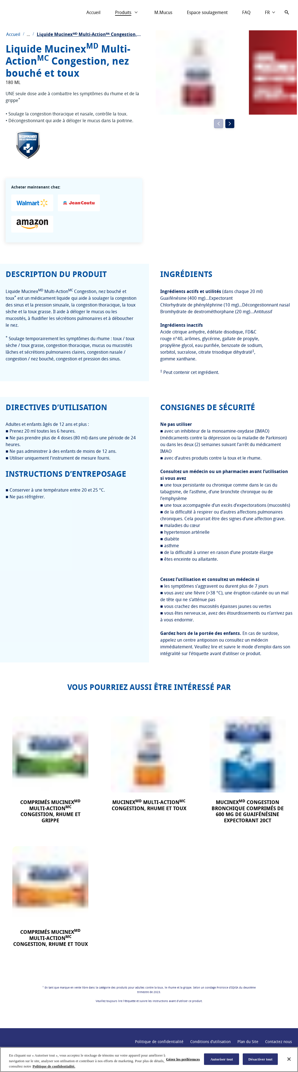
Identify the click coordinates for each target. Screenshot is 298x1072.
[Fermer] (289, 1059)
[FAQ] (246, 12)
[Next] (229, 123)
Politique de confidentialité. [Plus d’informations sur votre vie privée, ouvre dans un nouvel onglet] (54, 1066)
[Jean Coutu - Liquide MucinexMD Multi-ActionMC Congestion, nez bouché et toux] (79, 202)
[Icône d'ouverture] (286, 12)
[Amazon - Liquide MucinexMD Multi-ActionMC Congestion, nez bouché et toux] (32, 224)
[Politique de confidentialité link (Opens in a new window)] (159, 1041)
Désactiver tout (260, 1059)
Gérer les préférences (183, 1059)
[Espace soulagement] (207, 12)
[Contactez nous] (278, 1041)
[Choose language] (270, 12)
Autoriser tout (221, 1059)
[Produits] (123, 12)
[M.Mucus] (163, 12)
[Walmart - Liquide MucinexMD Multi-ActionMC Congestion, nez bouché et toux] (32, 202)
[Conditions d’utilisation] (210, 1041)
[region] (149, 1059)
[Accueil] (93, 12)
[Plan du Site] (248, 1041)
